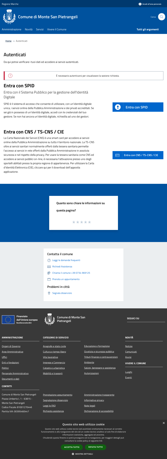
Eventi (128, 377)
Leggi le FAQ (49, 405)
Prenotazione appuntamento (57, 395)
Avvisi (128, 357)
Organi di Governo (11, 346)
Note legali (89, 405)
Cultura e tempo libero (54, 351)
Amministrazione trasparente (99, 395)
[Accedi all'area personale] (150, 4)
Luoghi (128, 372)
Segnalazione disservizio (55, 400)
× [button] (163, 423)
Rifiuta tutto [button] (95, 447)
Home (8, 41)
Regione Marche (10, 4)
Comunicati (131, 351)
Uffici (4, 357)
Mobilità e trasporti (53, 373)
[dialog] (83, 439)
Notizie (128, 346)
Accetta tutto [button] (71, 447)
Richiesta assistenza (53, 411)
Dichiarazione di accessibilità (98, 411)
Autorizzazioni (91, 373)
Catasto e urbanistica (54, 368)
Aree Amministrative (12, 351)
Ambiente (89, 362)
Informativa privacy (94, 400)
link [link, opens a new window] (100, 441)
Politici (5, 368)
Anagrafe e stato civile (54, 346)
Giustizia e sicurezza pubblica (99, 351)
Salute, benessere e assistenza (100, 368)
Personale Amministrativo (15, 373)
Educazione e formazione (97, 346)
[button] (83, 453)
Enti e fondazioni (10, 362)
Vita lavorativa (50, 357)
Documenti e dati (10, 379)
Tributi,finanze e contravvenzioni (101, 357)
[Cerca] (161, 16)
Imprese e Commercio (54, 362)
